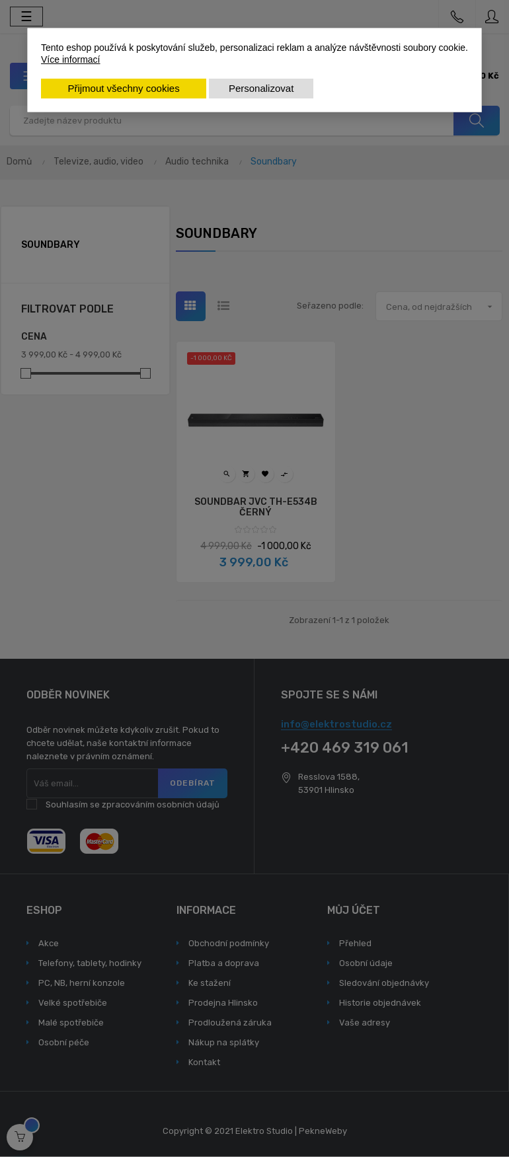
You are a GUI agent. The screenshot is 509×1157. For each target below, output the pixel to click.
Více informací (70, 59)
